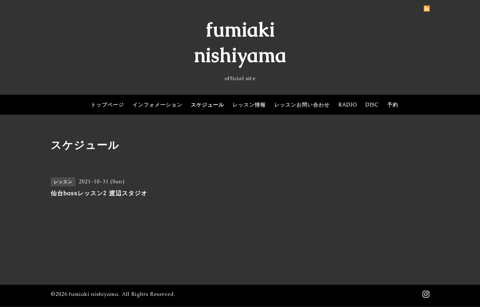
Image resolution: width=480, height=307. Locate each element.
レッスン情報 (249, 104)
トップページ (107, 104)
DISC (372, 104)
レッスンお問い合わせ (302, 104)
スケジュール (207, 104)
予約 (392, 104)
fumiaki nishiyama (93, 294)
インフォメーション (157, 104)
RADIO (347, 104)
